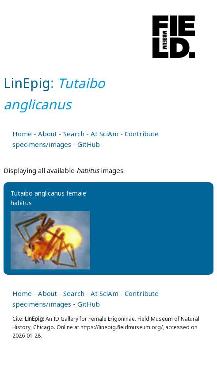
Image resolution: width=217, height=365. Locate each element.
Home (22, 133)
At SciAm (104, 133)
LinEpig (27, 83)
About (47, 133)
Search (73, 133)
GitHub (88, 144)
